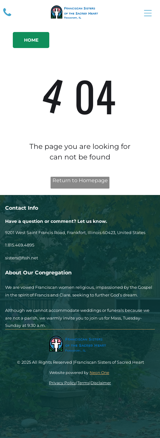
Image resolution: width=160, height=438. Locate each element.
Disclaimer (101, 382)
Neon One (99, 372)
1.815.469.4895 (19, 244)
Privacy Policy (62, 382)
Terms (83, 382)
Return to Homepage (80, 180)
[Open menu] (148, 13)
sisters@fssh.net (21, 257)
